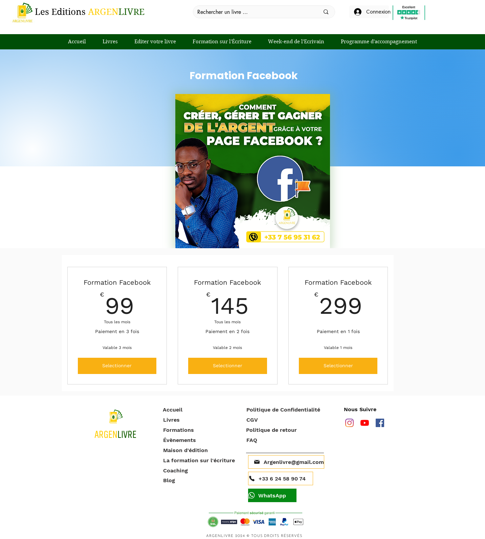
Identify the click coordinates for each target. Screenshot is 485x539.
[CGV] (284, 420)
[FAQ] (284, 440)
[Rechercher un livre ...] (253, 12)
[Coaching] (201, 470)
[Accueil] (201, 409)
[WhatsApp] (272, 495)
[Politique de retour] (284, 430)
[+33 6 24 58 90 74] (280, 478)
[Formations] (201, 430)
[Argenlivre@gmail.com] (286, 462)
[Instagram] (349, 423)
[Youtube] (364, 423)
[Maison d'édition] (201, 450)
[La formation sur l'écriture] (201, 460)
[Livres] (201, 420)
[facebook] (380, 423)
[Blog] (201, 480)
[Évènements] (201, 440)
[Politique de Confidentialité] (285, 409)
